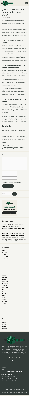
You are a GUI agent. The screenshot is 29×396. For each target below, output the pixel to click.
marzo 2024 (4, 299)
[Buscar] (14, 194)
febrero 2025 (4, 277)
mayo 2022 (4, 322)
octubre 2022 (4, 314)
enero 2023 (4, 307)
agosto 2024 (4, 289)
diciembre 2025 (5, 256)
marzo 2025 (4, 275)
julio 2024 (3, 291)
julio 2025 (3, 267)
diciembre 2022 (5, 309)
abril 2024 (4, 297)
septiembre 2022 (5, 316)
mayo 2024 (4, 295)
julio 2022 (3, 320)
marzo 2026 (4, 250)
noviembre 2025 (5, 258)
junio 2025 (4, 269)
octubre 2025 (4, 260)
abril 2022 (4, 324)
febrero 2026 (4, 252)
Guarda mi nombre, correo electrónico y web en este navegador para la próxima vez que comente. (13, 181)
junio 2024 (4, 293)
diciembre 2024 (5, 281)
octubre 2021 (4, 328)
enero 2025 (4, 279)
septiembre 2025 (5, 262)
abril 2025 (4, 273)
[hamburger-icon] (26, 3)
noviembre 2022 (5, 311)
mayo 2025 (4, 271)
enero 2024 (4, 303)
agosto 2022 (4, 318)
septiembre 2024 (5, 287)
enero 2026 (4, 254)
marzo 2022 (4, 326)
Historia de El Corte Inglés (8, 145)
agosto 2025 (4, 265)
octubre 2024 (4, 285)
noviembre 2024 (5, 283)
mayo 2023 (4, 305)
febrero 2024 (4, 301)
